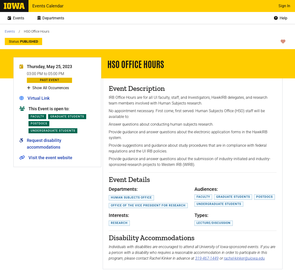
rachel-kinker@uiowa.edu (244, 258)
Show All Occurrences (48, 88)
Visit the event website (50, 157)
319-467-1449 (207, 258)
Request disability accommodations (44, 144)
